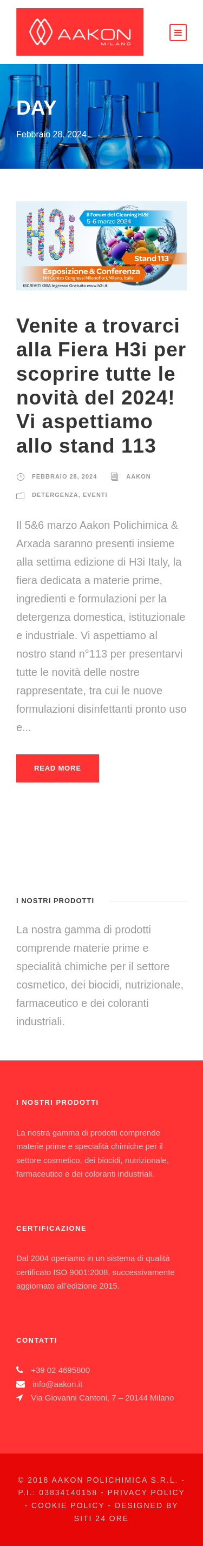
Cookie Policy (67, 1505)
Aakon (138, 476)
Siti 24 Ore (101, 1518)
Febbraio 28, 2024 (64, 476)
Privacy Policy (146, 1492)
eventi (95, 495)
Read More (57, 768)
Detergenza (55, 495)
